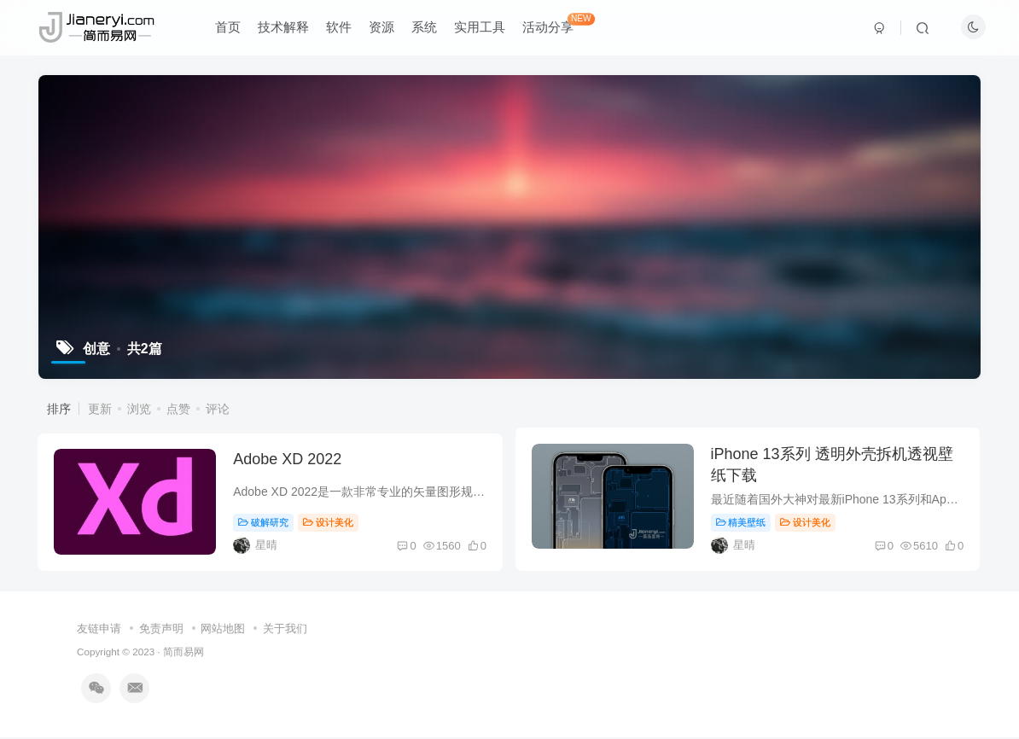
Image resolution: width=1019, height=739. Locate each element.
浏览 (139, 409)
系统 (426, 28)
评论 (218, 409)
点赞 (178, 409)
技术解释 (285, 28)
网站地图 (223, 630)
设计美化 (330, 524)
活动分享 (560, 25)
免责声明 (161, 630)
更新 (100, 409)
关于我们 (285, 630)
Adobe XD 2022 (289, 461)
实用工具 (481, 28)
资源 (383, 28)
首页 (229, 28)
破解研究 (265, 524)
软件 (340, 28)
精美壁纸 (743, 524)
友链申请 (99, 630)
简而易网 (183, 654)
